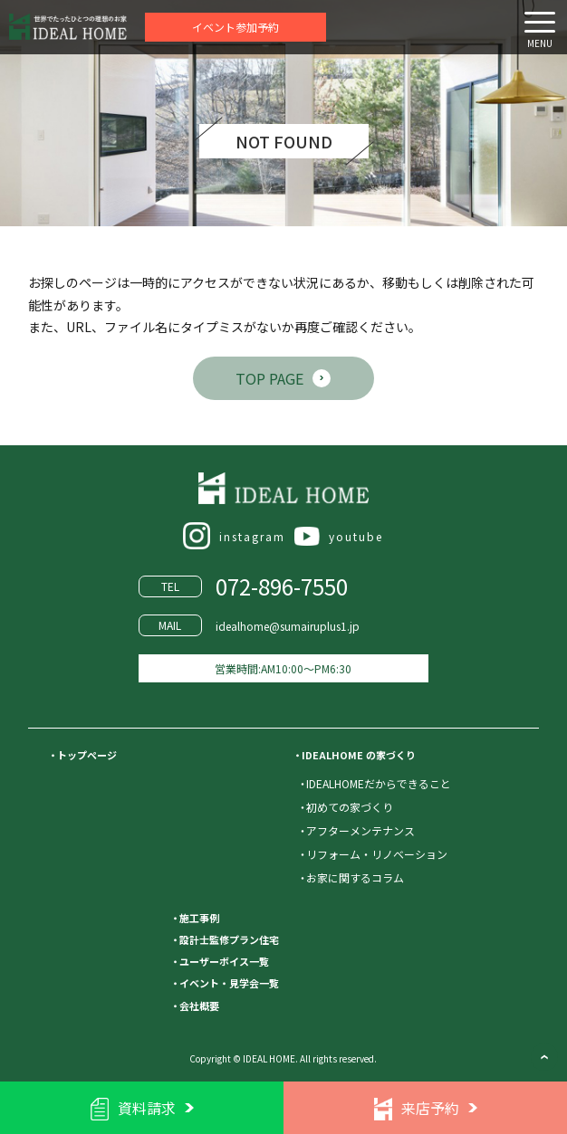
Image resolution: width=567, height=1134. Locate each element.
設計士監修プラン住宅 (229, 939)
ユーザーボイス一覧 (224, 961)
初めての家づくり (349, 807)
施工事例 (199, 917)
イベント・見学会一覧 (229, 983)
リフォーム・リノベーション (376, 854)
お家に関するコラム (355, 877)
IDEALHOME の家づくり (359, 755)
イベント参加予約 (235, 26)
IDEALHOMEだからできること (378, 783)
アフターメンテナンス (360, 830)
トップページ (87, 755)
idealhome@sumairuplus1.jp (288, 626)
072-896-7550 (282, 586)
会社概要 (199, 1005)
